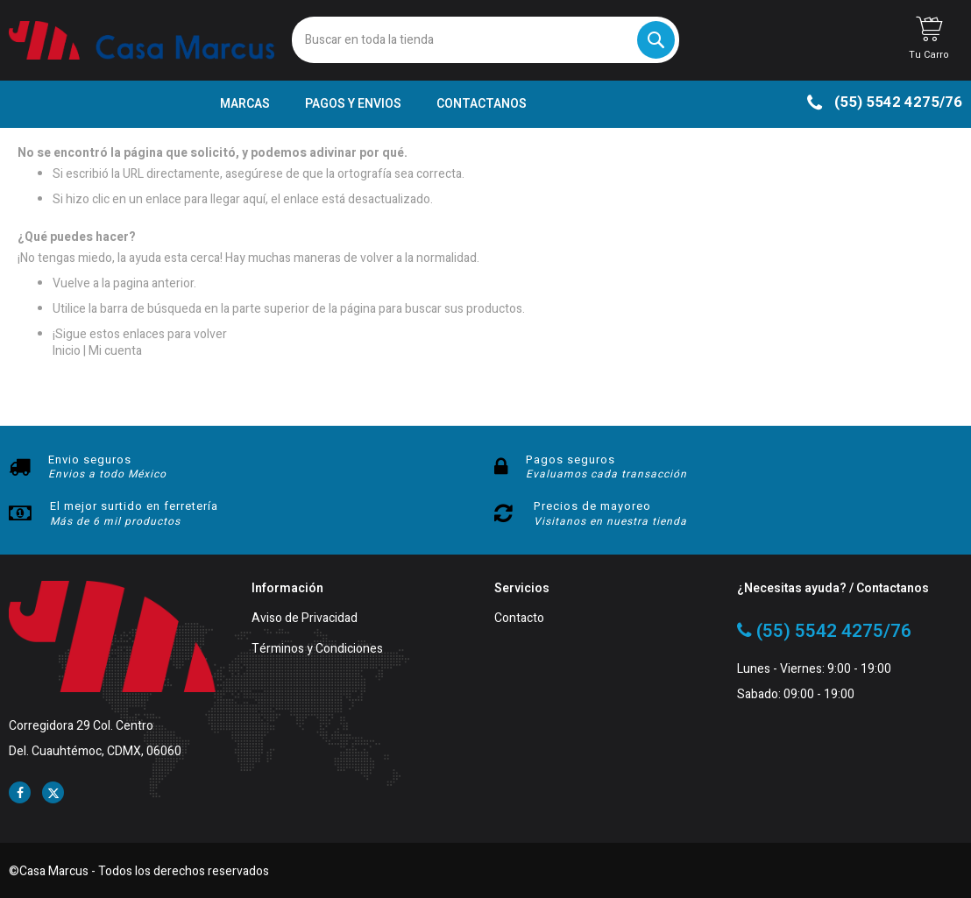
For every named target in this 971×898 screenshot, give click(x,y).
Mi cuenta (115, 351)
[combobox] (485, 40)
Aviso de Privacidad (305, 619)
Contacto (519, 619)
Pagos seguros (570, 459)
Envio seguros (89, 459)
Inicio (67, 351)
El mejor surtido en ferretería (134, 506)
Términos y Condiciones (317, 649)
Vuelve (71, 283)
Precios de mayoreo (592, 506)
